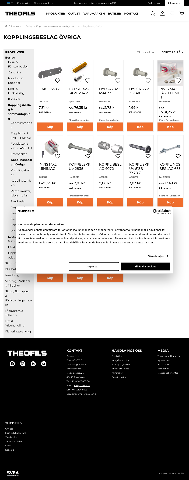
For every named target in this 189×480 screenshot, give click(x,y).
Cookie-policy (119, 377)
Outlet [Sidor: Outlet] (74, 13)
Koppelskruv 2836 (79, 166)
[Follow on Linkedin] (33, 364)
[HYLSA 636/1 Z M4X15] (140, 73)
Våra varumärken (14, 441)
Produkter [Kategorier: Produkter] (55, 13)
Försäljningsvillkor (121, 364)
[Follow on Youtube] (43, 364)
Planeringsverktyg (18, 331)
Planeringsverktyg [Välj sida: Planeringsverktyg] (43, 3)
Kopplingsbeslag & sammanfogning (55, 26)
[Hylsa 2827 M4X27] (110, 73)
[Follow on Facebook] (12, 364)
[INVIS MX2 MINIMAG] (50, 148)
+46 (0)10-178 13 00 (80, 381)
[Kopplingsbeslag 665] (170, 148)
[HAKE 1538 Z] (50, 73)
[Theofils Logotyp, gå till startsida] (20, 14)
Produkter (16, 26)
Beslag (29, 26)
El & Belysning (15, 269)
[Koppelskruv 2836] (80, 148)
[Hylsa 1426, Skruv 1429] (80, 73)
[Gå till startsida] (6, 26)
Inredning (12, 275)
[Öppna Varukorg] (181, 13)
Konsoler (14, 99)
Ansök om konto (120, 368)
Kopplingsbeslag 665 (169, 166)
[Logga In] (162, 13)
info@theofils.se (82, 385)
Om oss (9, 428)
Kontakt (9, 449)
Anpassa (94, 266)
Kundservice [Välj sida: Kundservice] (23, 3)
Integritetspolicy (120, 360)
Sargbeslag (18, 201)
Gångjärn (14, 72)
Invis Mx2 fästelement (169, 93)
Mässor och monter (168, 373)
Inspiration (163, 364)
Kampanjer (163, 368)
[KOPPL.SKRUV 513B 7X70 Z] (140, 148)
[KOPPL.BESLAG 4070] (110, 148)
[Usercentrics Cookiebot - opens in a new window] (155, 211)
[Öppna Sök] (153, 13)
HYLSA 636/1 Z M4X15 (139, 91)
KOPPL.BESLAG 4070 (110, 166)
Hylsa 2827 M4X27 (109, 91)
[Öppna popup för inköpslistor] (57, 80)
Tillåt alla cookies (145, 266)
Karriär (8, 445)
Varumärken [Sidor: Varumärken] (94, 13)
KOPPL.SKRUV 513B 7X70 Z (139, 168)
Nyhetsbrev (164, 360)
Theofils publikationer (169, 356)
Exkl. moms (154, 3)
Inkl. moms (174, 3)
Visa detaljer (156, 256)
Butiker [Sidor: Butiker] (114, 13)
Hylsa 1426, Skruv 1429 (79, 91)
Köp (50, 127)
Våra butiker (11, 437)
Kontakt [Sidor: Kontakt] (131, 13)
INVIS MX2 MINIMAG (48, 166)
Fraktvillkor (117, 356)
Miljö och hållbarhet (15, 433)
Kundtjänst (117, 373)
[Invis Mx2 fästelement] (170, 73)
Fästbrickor (19, 154)
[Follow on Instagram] (23, 364)
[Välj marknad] (10, 3)
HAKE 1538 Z (49, 89)
